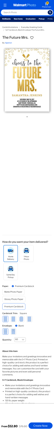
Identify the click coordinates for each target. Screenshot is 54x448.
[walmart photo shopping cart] (46, 5)
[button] (32, 37)
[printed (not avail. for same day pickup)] (13, 331)
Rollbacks (6, 19)
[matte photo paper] (13, 292)
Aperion (8, 43)
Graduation (31, 19)
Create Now (40, 425)
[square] (5, 319)
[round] (13, 319)
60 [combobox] (16, 339)
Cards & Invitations (10, 27)
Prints (50, 19)
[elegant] (21, 319)
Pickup (41, 19)
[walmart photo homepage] (24, 5)
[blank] (5, 331)
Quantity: (7, 339)
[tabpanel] (27, 80)
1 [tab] (26, 116)
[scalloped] (29, 319)
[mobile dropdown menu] (5, 5)
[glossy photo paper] (13, 299)
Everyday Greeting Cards (31, 27)
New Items (18, 19)
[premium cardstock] (13, 307)
